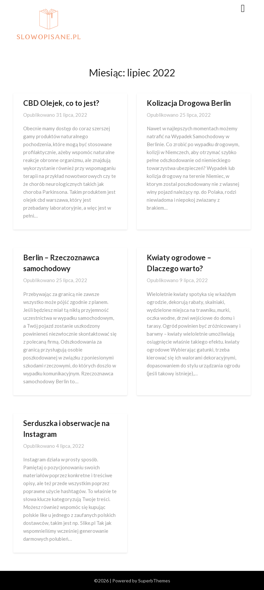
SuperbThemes (154, 580)
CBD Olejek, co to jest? (61, 103)
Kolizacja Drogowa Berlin (189, 103)
